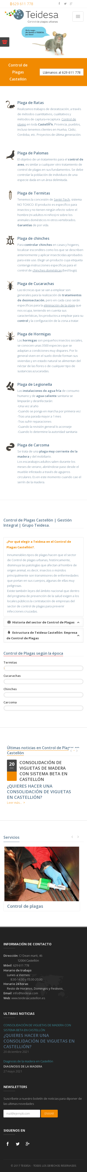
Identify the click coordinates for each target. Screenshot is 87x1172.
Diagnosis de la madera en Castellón (28, 1061)
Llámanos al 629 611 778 (62, 72)
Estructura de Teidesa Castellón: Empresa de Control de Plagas (43, 635)
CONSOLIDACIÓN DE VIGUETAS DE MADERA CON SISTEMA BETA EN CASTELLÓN (43, 771)
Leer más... (16, 802)
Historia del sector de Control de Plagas (43, 622)
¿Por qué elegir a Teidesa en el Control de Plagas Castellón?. (38, 544)
